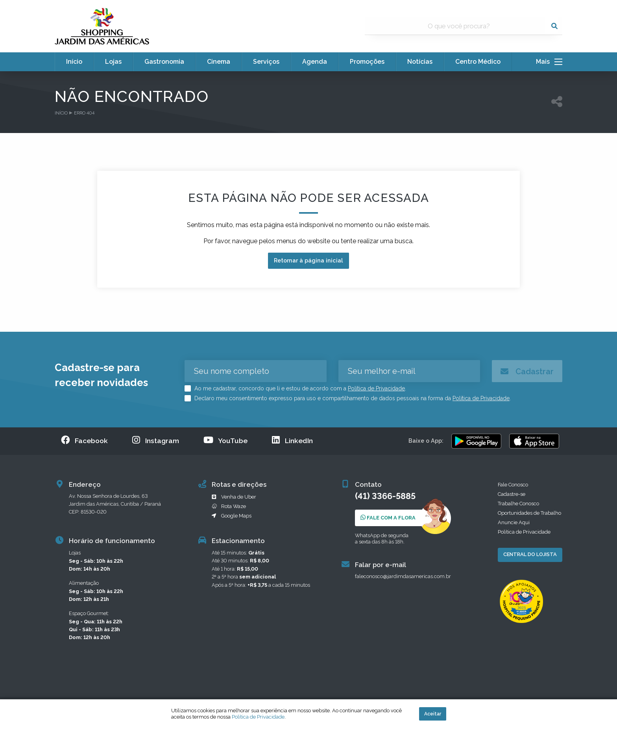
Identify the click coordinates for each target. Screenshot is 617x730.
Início (61, 113)
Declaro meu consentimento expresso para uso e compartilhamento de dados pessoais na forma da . (352, 398)
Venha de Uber (234, 497)
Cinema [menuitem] (218, 61)
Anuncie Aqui (514, 522)
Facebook (84, 440)
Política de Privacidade (376, 388)
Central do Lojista (530, 554)
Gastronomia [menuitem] (164, 61)
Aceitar (432, 714)
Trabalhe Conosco (518, 503)
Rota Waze (229, 506)
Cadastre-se (511, 494)
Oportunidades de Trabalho (529, 513)
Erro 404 (84, 113)
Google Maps (231, 516)
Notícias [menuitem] (419, 61)
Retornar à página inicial (308, 260)
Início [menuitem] (74, 61)
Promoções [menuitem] (367, 61)
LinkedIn (292, 440)
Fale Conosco (513, 485)
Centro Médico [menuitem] (478, 61)
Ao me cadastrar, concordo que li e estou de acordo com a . (299, 388)
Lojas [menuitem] (113, 61)
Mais (549, 62)
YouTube (225, 440)
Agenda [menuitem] (314, 61)
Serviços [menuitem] (266, 61)
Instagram (155, 440)
